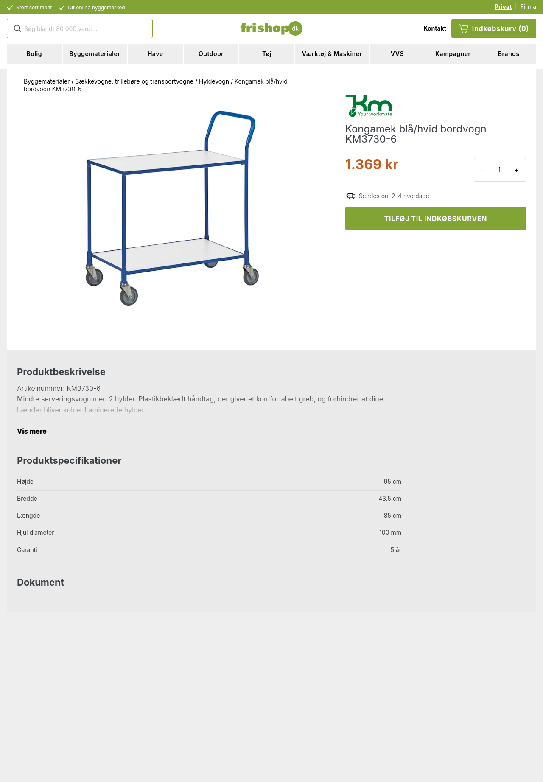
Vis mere (32, 431)
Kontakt (434, 28)
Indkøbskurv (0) (494, 28)
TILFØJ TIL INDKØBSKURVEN (435, 218)
